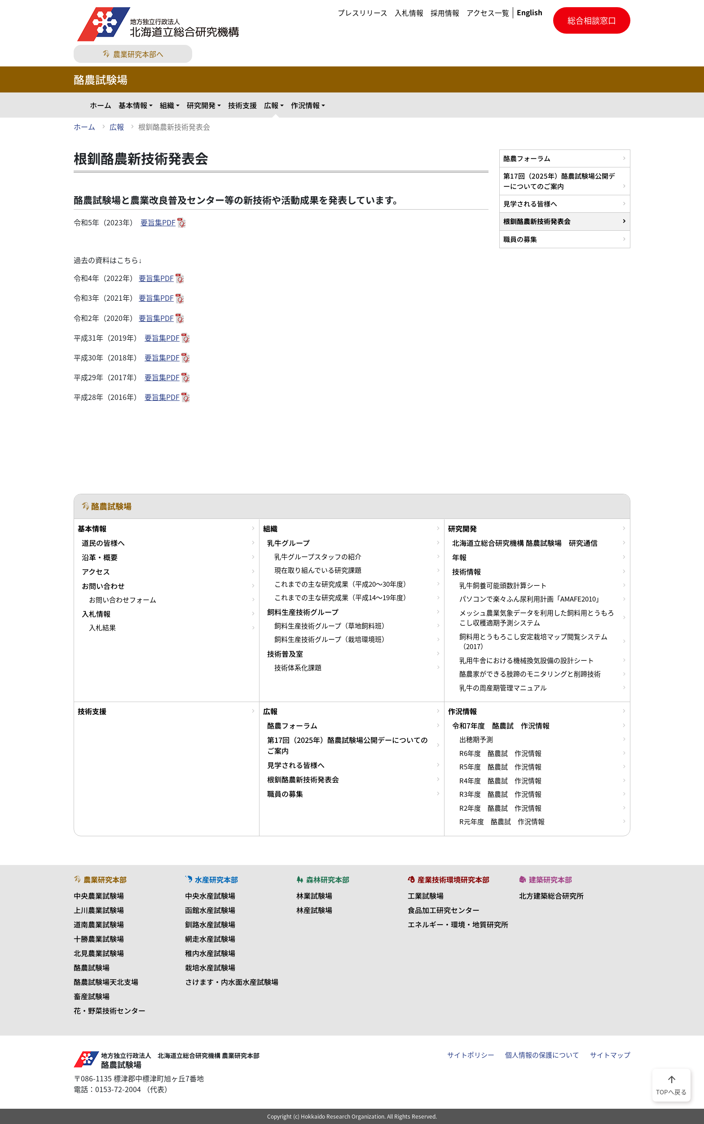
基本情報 (133, 105)
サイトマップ (610, 1055)
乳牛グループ (288, 542)
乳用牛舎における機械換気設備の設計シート (526, 660)
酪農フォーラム (526, 158)
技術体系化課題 (297, 667)
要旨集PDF (158, 222)
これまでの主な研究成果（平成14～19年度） (342, 597)
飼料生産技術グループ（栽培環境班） (331, 639)
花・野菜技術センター (109, 1010)
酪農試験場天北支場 (106, 981)
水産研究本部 (211, 879)
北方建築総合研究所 (551, 895)
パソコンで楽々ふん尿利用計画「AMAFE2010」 (531, 599)
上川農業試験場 (99, 909)
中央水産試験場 (210, 895)
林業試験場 (314, 895)
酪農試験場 (92, 967)
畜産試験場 (92, 996)
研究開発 (201, 105)
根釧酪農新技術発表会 (537, 221)
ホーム (100, 105)
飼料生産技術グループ (303, 611)
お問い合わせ (103, 585)
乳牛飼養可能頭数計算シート (503, 585)
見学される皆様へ (530, 203)
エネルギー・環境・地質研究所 (458, 924)
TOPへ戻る (671, 1084)
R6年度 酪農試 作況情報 (500, 753)
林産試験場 (314, 909)
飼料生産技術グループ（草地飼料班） (331, 626)
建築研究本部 (545, 879)
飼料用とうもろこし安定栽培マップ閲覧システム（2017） (533, 641)
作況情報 (305, 105)
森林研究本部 (322, 879)
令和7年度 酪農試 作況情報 (501, 725)
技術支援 (242, 105)
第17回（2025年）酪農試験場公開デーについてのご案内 (559, 180)
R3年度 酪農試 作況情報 (500, 794)
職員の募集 (520, 239)
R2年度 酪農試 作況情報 (500, 808)
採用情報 (445, 13)
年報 (459, 557)
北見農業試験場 (99, 953)
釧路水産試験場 (210, 924)
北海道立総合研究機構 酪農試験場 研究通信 (525, 542)
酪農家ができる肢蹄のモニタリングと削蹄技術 (530, 674)
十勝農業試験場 (99, 938)
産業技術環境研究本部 (448, 879)
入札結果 (102, 627)
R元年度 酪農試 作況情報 (502, 821)
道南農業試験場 (99, 924)
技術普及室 (285, 653)
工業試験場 (426, 895)
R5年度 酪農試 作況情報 (500, 767)
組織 (167, 105)
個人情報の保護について (542, 1055)
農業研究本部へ (132, 53)
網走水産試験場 (210, 938)
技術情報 (466, 571)
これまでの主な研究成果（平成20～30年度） (342, 584)
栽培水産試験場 (210, 967)
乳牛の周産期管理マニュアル (503, 688)
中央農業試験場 (99, 895)
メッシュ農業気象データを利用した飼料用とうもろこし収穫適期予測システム (536, 618)
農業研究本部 (100, 879)
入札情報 (409, 13)
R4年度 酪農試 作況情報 (500, 781)
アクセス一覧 (487, 13)
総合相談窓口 (592, 20)
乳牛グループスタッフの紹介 (317, 557)
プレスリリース (362, 13)
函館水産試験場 (210, 909)
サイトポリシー (470, 1055)
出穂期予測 (476, 739)
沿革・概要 (100, 557)
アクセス (96, 571)
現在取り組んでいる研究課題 (317, 570)
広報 (271, 105)
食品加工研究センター (444, 909)
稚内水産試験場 (210, 953)
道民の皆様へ (103, 542)
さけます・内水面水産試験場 (231, 981)
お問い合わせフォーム (122, 600)
